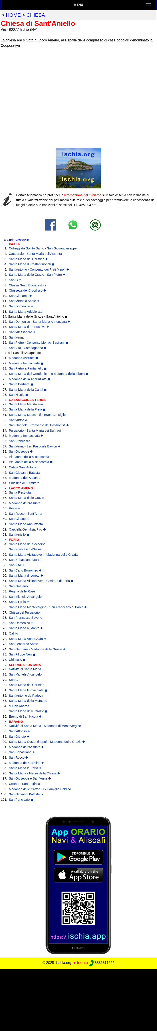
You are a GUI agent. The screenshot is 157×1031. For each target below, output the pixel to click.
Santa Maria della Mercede (28, 700)
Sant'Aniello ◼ (19, 534)
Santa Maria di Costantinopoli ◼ (31, 264)
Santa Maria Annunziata (26, 524)
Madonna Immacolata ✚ (26, 435)
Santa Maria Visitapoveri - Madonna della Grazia (43, 554)
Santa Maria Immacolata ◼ (28, 690)
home (13, 15)
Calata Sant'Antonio (23, 467)
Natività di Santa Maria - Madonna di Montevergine (45, 726)
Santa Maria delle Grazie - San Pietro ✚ (37, 274)
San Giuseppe (19, 519)
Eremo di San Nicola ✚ (25, 716)
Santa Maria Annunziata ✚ (27, 639)
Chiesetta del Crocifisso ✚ (27, 290)
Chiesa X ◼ (17, 659)
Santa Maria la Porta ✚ (25, 768)
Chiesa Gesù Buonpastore (27, 285)
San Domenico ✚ (21, 306)
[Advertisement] (78, 1000)
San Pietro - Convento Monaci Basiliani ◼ (38, 342)
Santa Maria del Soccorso (27, 544)
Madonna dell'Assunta (24, 478)
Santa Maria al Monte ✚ (26, 628)
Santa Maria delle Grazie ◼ (28, 711)
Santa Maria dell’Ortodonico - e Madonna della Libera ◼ (48, 374)
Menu (78, 4)
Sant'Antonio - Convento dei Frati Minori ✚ (39, 269)
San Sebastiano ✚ (22, 752)
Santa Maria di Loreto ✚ (26, 575)
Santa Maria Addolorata (25, 311)
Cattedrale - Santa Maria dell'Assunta (35, 253)
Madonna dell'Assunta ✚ (26, 747)
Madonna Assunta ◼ (23, 358)
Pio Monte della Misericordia (29, 457)
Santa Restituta (20, 492)
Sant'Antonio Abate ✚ (24, 301)
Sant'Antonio (18, 420)
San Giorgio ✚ (19, 736)
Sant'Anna (16, 337)
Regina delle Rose (22, 591)
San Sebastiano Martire (25, 559)
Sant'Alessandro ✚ (22, 332)
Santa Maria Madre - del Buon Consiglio (37, 414)
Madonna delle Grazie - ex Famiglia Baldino (40, 789)
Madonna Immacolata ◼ (26, 363)
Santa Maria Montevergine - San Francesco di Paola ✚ (48, 607)
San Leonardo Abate (23, 644)
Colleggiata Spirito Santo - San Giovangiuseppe (43, 248)
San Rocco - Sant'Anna (25, 513)
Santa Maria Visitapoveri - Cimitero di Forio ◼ (41, 581)
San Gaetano (18, 586)
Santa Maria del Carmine (26, 685)
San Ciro (15, 280)
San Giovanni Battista (24, 472)
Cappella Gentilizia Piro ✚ (27, 529)
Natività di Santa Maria (25, 669)
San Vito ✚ (16, 565)
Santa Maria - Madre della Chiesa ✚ (34, 773)
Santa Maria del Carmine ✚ (28, 259)
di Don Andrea (19, 706)
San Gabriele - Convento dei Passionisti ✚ (39, 425)
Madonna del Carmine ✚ (26, 763)
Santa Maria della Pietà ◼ (27, 409)
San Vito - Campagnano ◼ (27, 348)
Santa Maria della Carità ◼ (28, 389)
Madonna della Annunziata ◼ (29, 379)
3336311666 (101, 963)
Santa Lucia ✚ (19, 602)
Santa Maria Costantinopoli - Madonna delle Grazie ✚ (47, 741)
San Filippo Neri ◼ (22, 654)
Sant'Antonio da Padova (26, 695)
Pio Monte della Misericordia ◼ (31, 462)
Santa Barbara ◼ (21, 384)
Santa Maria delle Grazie (26, 498)
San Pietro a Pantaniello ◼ (28, 368)
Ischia (82, 962)
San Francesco (19, 441)
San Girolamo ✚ (20, 296)
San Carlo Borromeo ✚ (25, 570)
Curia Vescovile (18, 240)
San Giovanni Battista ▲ (26, 794)
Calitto (13, 633)
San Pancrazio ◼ (21, 799)
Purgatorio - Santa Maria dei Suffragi (35, 430)
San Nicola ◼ (18, 394)
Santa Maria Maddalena (26, 404)
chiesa (35, 15)
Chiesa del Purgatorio (24, 612)
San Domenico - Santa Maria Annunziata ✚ (39, 321)
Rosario (14, 508)
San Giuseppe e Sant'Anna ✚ (30, 778)
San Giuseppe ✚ (21, 451)
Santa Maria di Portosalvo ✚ (29, 327)
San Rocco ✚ (18, 757)
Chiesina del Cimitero (24, 483)
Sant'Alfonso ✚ (19, 731)
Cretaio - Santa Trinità (24, 784)
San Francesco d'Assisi (25, 549)
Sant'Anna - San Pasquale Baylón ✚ (34, 446)
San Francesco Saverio (25, 617)
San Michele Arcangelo (25, 596)
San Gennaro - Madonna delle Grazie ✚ (37, 649)
